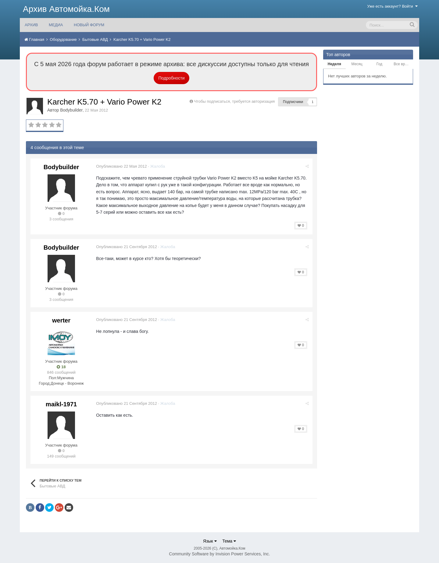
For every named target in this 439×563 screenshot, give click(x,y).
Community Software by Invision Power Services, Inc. (219, 553)
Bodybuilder (71, 110)
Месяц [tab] (357, 64)
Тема (229, 541)
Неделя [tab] (334, 64)
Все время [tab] (402, 64)
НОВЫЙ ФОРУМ (89, 25)
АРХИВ (31, 25)
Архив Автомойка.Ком (66, 9)
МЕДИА (56, 25)
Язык (210, 541)
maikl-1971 (61, 404)
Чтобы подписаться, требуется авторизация (234, 101)
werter (61, 320)
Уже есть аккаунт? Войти (392, 6)
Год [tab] (379, 64)
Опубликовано (121, 166)
